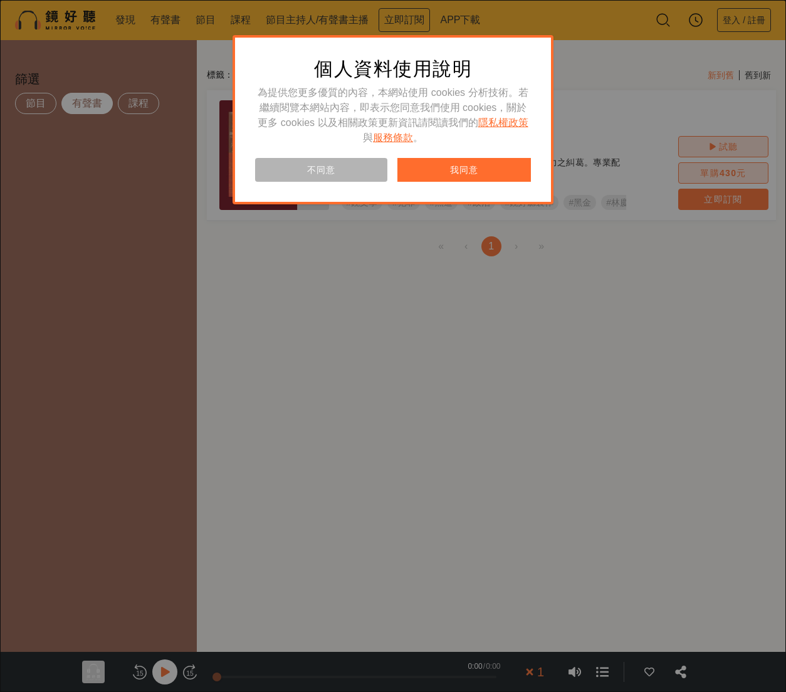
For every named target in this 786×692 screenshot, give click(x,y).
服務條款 (393, 137)
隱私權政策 (503, 122)
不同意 (321, 170)
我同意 (464, 170)
